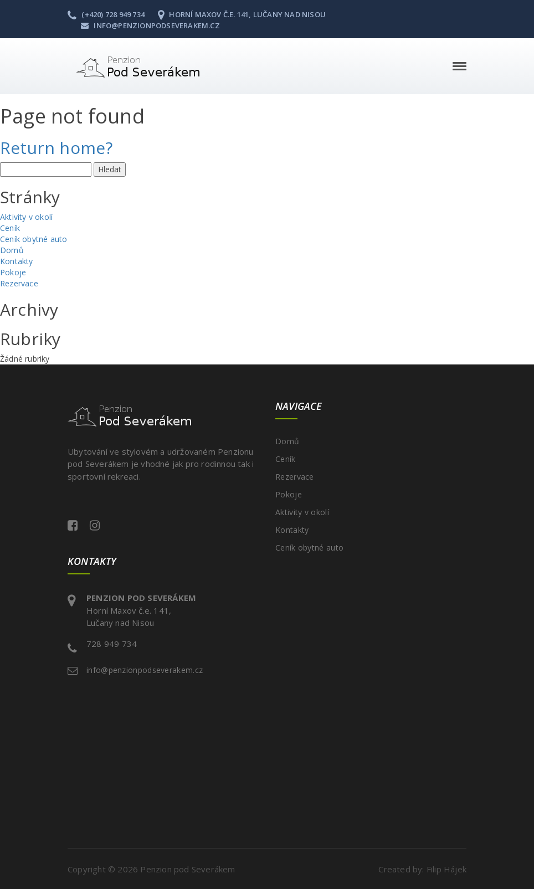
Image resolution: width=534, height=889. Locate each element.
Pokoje (13, 272)
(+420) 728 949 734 (106, 14)
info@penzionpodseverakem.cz (150, 25)
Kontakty (16, 261)
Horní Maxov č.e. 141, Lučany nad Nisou (242, 14)
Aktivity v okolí (26, 217)
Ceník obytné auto (33, 239)
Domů (12, 250)
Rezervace (19, 283)
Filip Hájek (446, 869)
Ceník (10, 228)
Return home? (56, 147)
